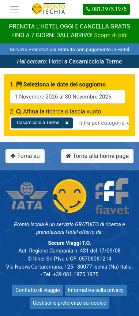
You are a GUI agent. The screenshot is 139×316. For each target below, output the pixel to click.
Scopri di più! (111, 35)
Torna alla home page (97, 156)
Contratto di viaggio (37, 290)
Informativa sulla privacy (96, 290)
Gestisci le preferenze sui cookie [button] (69, 303)
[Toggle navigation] (14, 9)
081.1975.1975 (106, 9)
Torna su (25, 156)
